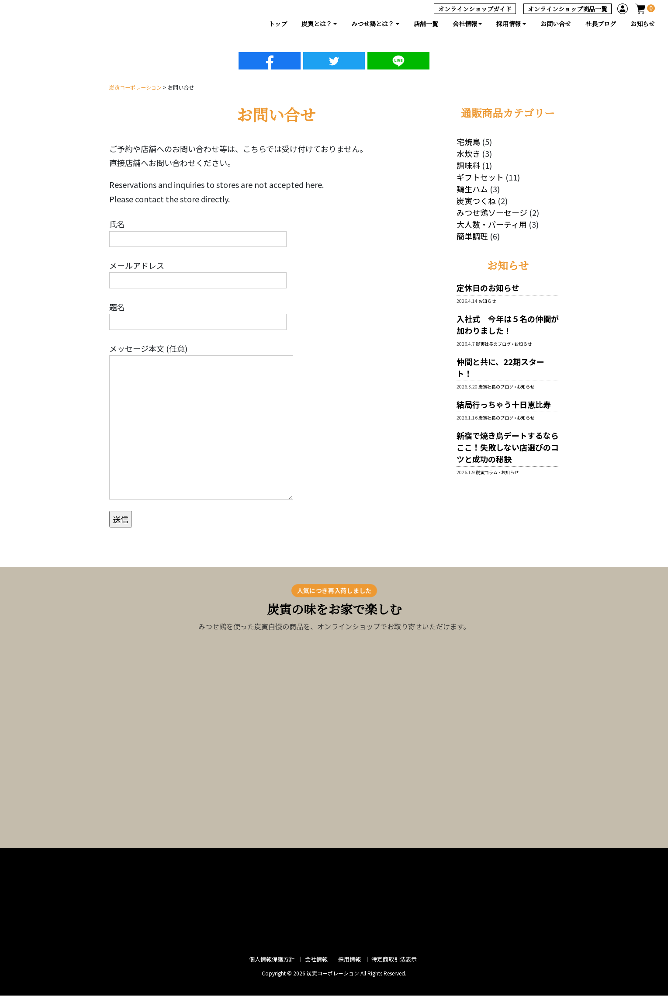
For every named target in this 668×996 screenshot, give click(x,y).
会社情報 (316, 959)
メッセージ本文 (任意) (201, 421)
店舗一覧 (426, 23)
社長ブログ (600, 23)
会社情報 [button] (465, 23)
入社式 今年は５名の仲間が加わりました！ (508, 325)
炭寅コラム (487, 472)
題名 (198, 314)
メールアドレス (198, 273)
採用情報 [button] (508, 23)
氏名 (198, 232)
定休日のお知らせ (488, 288)
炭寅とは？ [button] (316, 23)
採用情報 (349, 959)
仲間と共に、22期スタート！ (500, 367)
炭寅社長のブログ (493, 344)
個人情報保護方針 (271, 959)
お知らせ (642, 23)
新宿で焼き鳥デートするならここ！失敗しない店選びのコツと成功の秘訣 (508, 447)
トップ (278, 23)
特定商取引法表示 (394, 959)
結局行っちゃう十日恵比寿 (508, 404)
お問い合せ (555, 23)
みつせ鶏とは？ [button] (372, 23)
